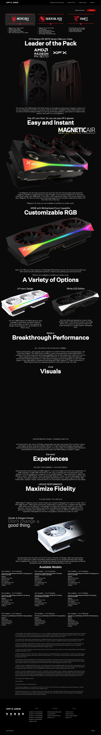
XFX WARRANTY (51, 713)
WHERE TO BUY (33, 721)
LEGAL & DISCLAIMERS (71, 715)
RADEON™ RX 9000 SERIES (36, 711)
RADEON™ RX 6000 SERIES (36, 715)
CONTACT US (50, 717)
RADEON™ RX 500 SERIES (35, 719)
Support (92, 2)
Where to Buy (82, 2)
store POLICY (69, 711)
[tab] (80, 10)
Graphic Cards (71, 2)
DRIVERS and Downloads (54, 711)
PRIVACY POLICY (70, 713)
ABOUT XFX (69, 717)
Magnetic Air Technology (57, 2)
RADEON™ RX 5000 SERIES (36, 717)
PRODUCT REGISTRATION (53, 715)
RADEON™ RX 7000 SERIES (36, 713)
